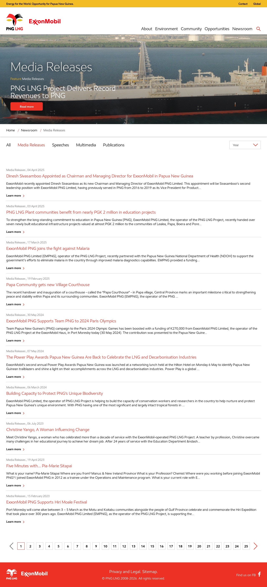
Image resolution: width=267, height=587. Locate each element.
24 (237, 546)
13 (133, 546)
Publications (114, 144)
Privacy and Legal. (125, 571)
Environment (166, 28)
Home (10, 130)
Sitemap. (150, 571)
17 (171, 546)
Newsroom (242, 28)
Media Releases (54, 130)
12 (124, 546)
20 (199, 546)
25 (246, 546)
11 (115, 546)
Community (191, 28)
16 (162, 546)
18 (180, 546)
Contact (242, 3)
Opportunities (217, 28)
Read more (27, 106)
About (146, 28)
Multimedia (86, 144)
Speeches (60, 144)
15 (152, 546)
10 (105, 546)
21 (208, 546)
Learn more (13, 195)
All (8, 144)
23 (227, 546)
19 (190, 546)
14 (143, 546)
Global (257, 3)
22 (218, 546)
